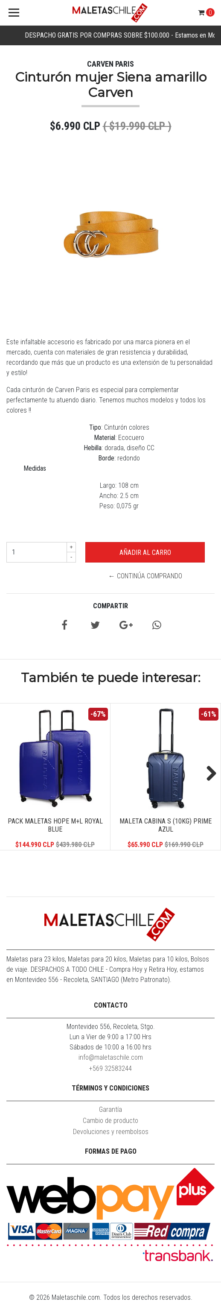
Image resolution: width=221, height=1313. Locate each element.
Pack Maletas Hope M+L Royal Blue (55, 825)
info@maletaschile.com (111, 1057)
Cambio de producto (110, 1121)
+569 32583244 (110, 1068)
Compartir (110, 606)
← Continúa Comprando (145, 576)
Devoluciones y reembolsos (110, 1132)
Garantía (110, 1109)
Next (208, 774)
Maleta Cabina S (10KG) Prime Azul (165, 825)
